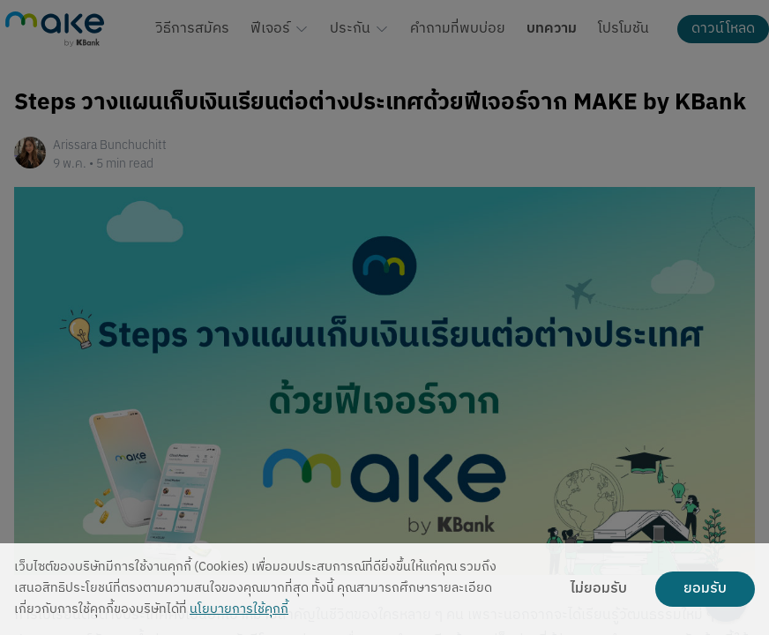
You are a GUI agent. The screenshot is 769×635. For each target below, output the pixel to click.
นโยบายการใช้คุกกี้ (239, 610)
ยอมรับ (705, 589)
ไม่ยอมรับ (599, 589)
